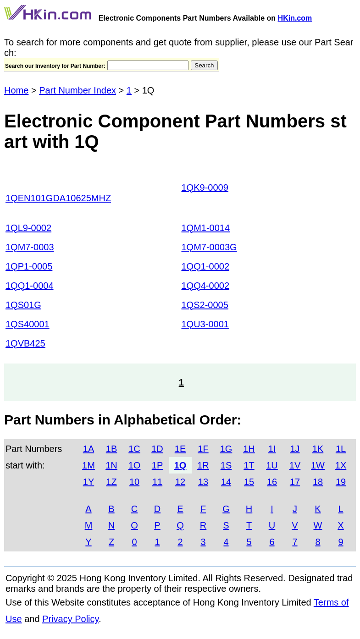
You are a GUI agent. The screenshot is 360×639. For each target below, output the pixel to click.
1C (134, 449)
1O (134, 465)
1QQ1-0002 (206, 266)
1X (340, 465)
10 (134, 482)
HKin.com (295, 18)
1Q (180, 465)
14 (226, 482)
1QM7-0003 (30, 247)
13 (203, 482)
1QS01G (23, 305)
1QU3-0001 (205, 324)
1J (294, 449)
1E (180, 449)
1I (272, 449)
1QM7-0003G (209, 247)
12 (180, 482)
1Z (111, 482)
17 (295, 482)
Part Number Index (77, 90)
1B (111, 449)
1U (272, 465)
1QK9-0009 (205, 187)
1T (249, 465)
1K (317, 449)
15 (249, 482)
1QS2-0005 (205, 305)
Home (16, 90)
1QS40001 (28, 324)
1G (226, 449)
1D (157, 449)
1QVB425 (25, 343)
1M (88, 465)
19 (341, 482)
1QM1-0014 (206, 228)
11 (157, 482)
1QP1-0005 (29, 266)
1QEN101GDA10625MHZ (58, 198)
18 (318, 482)
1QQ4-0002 (206, 286)
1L (341, 449)
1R (203, 465)
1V (294, 465)
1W (318, 465)
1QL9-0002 (28, 228)
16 (272, 482)
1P (157, 465)
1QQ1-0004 (30, 286)
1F (203, 449)
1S (226, 465)
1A (88, 449)
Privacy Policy (70, 619)
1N (111, 465)
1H (249, 449)
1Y (88, 482)
